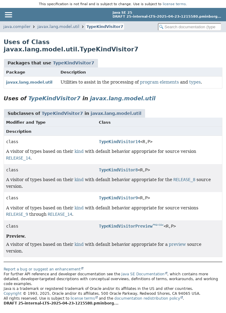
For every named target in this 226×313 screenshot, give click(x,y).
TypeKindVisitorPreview (125, 226)
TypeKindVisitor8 (118, 169)
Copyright (13, 293)
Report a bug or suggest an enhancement (42, 269)
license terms (174, 4)
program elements (159, 82)
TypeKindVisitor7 (104, 26)
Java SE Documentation (143, 274)
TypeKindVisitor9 (118, 197)
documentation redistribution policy (147, 298)
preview (177, 244)
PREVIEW (158, 225)
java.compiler (16, 26)
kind (79, 151)
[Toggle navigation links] (8, 14)
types (195, 82)
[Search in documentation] (189, 27)
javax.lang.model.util (58, 26)
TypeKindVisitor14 (119, 141)
